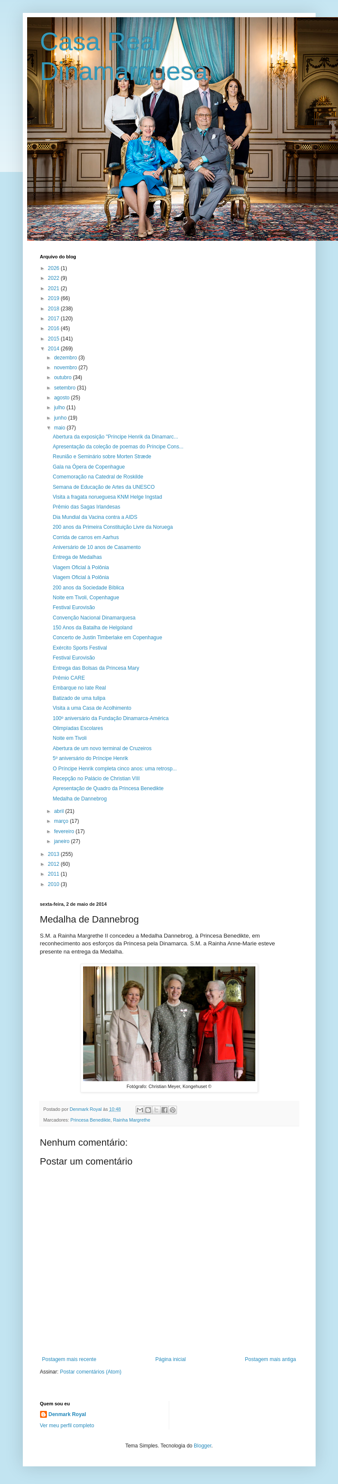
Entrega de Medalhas (77, 557)
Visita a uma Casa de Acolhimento (92, 708)
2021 (54, 288)
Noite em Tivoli (70, 738)
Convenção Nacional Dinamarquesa (94, 618)
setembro (65, 388)
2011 (54, 874)
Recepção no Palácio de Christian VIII (96, 779)
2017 (54, 319)
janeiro (62, 841)
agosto (62, 398)
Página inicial (170, 1359)
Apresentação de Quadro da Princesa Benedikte (108, 788)
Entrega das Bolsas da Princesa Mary (96, 668)
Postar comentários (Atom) (90, 1372)
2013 (54, 854)
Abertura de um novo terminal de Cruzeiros (102, 748)
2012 (54, 864)
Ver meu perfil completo (67, 1426)
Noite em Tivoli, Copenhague (86, 598)
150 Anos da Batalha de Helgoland (92, 628)
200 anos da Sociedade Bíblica (88, 588)
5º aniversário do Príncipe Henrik (90, 758)
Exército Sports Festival (80, 648)
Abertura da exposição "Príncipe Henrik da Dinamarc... (115, 437)
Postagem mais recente (69, 1359)
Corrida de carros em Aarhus (85, 537)
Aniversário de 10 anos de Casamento (96, 547)
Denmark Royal (67, 1414)
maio (60, 428)
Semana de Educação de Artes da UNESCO (104, 487)
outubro (63, 377)
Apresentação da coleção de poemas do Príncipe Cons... (118, 447)
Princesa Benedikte (91, 1119)
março (62, 821)
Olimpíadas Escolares (78, 728)
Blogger (202, 1446)
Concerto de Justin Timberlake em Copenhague (107, 638)
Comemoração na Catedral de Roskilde (98, 477)
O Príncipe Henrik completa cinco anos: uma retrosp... (115, 769)
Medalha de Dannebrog (79, 799)
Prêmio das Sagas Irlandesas (86, 507)
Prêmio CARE (69, 678)
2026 (54, 268)
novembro (66, 368)
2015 (54, 339)
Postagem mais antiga (270, 1359)
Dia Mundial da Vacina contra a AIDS (95, 517)
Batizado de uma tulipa (79, 698)
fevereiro (64, 831)
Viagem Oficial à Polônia (81, 567)
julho (60, 408)
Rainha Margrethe (131, 1119)
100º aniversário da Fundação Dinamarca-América (110, 718)
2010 (54, 884)
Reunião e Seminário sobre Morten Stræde (102, 457)
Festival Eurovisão (74, 607)
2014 (54, 349)
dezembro (66, 358)
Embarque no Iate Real (79, 688)
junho (61, 418)
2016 (54, 328)
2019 (54, 298)
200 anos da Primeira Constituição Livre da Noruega (113, 527)
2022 (54, 278)
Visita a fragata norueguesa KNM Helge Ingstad (107, 497)
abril (59, 811)
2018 (54, 309)
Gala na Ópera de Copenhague (88, 467)
